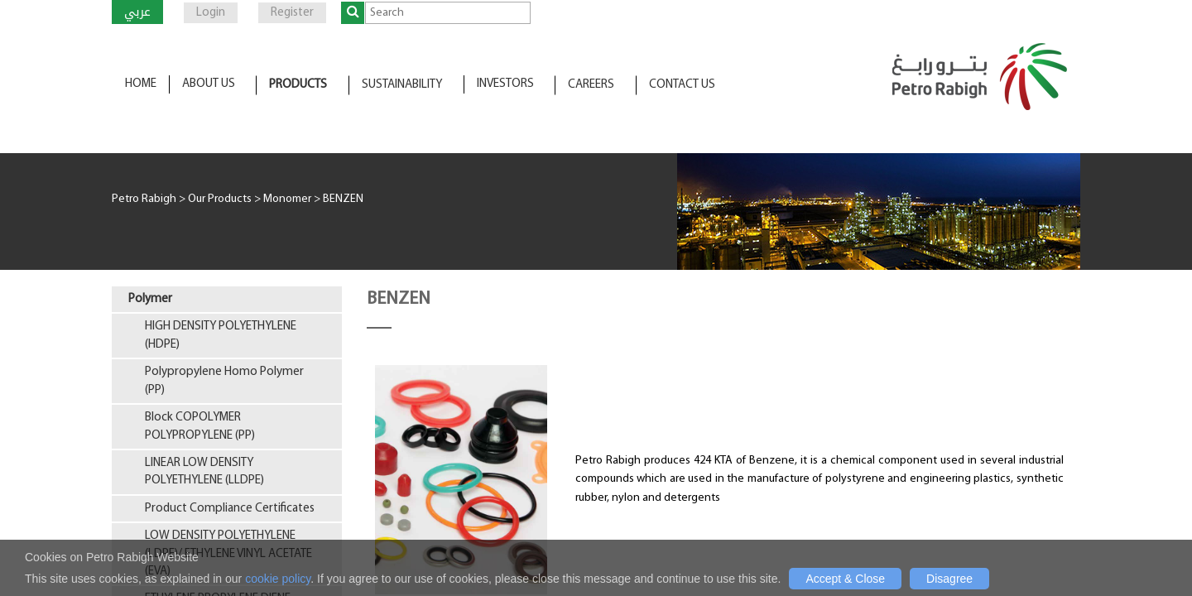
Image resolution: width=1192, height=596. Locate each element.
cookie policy (277, 578)
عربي (137, 11)
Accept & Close (845, 578)
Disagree (949, 578)
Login (210, 13)
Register (292, 13)
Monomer (287, 199)
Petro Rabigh (144, 199)
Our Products (220, 199)
